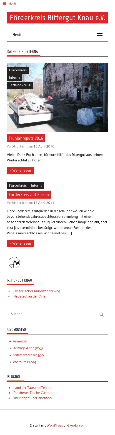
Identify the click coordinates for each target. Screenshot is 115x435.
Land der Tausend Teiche (32, 388)
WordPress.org (24, 362)
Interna (14, 77)
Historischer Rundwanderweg (36, 291)
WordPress (55, 425)
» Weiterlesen (20, 170)
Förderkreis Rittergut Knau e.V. (57, 17)
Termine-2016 (20, 85)
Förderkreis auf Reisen (29, 194)
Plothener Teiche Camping (34, 393)
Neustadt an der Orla (29, 296)
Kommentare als (28, 355)
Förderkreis (18, 70)
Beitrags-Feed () (27, 348)
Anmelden (20, 341)
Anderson (77, 425)
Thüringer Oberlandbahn (32, 398)
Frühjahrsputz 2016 (26, 138)
